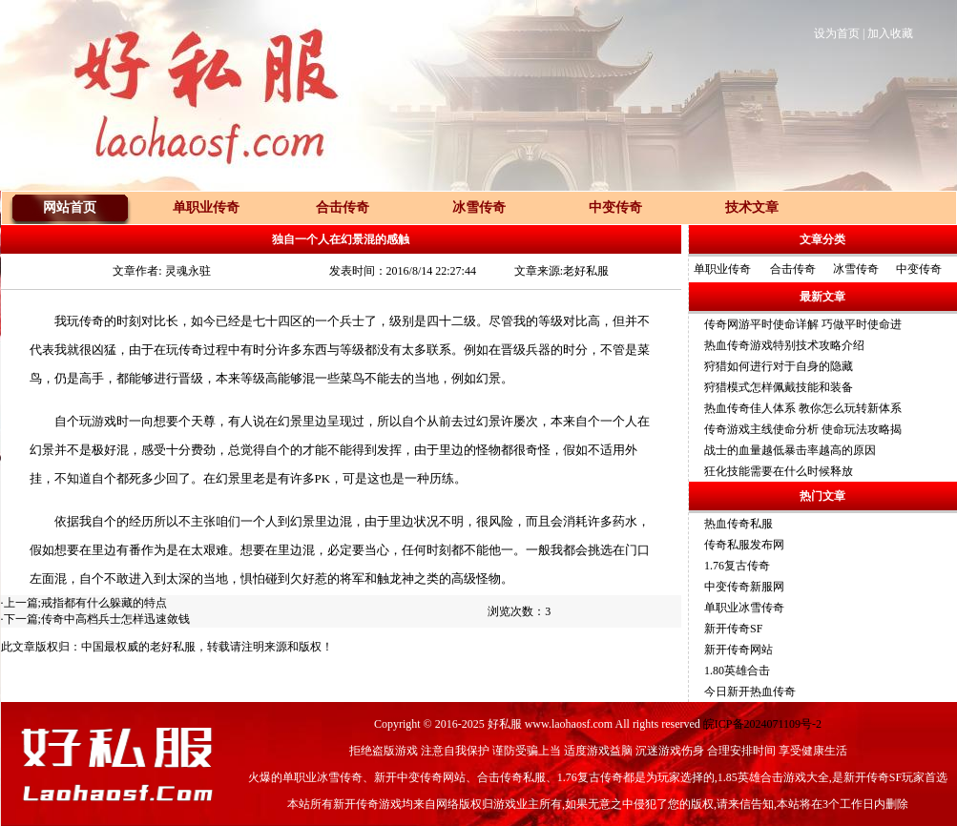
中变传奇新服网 (744, 586)
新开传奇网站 (738, 649)
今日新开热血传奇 (750, 691)
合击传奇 (793, 269)
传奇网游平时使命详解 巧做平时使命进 (803, 324)
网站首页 (69, 207)
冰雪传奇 (856, 269)
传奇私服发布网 (744, 544)
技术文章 (752, 207)
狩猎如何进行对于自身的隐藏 (778, 366)
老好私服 (173, 646)
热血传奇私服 (738, 523)
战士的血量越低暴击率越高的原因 (790, 450)
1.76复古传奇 (737, 565)
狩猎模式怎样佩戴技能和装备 (778, 387)
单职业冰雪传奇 (744, 607)
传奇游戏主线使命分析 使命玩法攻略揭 (803, 429)
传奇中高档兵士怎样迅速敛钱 (115, 619)
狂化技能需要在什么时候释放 (778, 471)
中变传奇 (919, 269)
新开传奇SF (733, 628)
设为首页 (837, 33)
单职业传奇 (722, 269)
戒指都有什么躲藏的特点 (104, 602)
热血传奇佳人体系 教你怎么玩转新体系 (803, 408)
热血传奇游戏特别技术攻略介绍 (784, 345)
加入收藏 (890, 33)
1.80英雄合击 (737, 670)
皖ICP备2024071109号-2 (762, 724)
